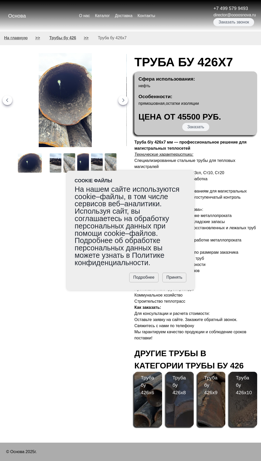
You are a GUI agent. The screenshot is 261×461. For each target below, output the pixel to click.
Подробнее (143, 277)
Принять (174, 277)
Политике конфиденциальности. (119, 259)
